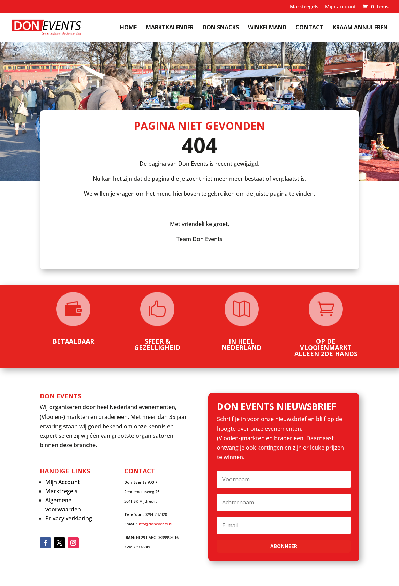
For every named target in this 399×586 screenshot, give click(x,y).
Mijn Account (62, 482)
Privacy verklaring (68, 518)
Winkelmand (267, 28)
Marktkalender (170, 28)
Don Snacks (221, 28)
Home (128, 28)
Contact (309, 28)
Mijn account (340, 7)
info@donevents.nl (155, 523)
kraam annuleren (360, 28)
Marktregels (304, 7)
